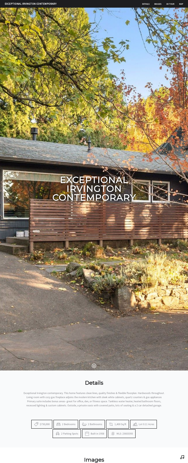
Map (181, 4)
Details (146, 4)
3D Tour (170, 4)
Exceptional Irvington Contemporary (30, 3)
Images (158, 4)
